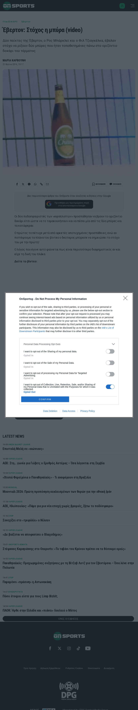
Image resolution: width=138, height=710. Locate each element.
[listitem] (69, 344)
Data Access (68, 411)
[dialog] (69, 355)
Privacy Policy (87, 411)
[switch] (110, 351)
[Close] (126, 299)
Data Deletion (50, 411)
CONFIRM (45, 399)
